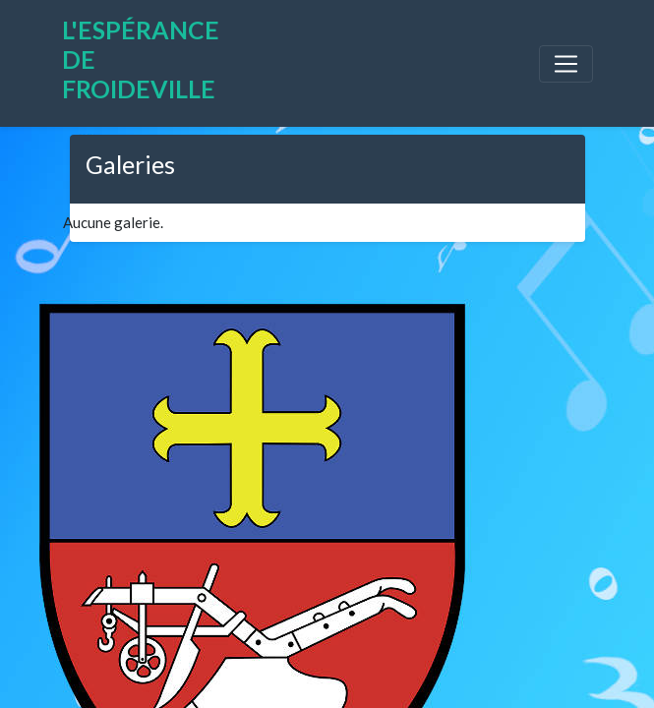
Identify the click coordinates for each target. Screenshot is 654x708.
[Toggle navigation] (565, 64)
